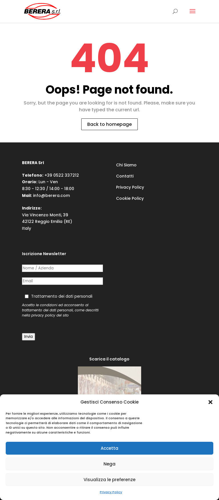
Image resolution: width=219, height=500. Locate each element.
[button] (210, 402)
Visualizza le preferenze (109, 480)
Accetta (109, 448)
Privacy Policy (111, 492)
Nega (109, 464)
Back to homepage (109, 124)
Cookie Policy (130, 198)
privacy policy (43, 315)
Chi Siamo (126, 165)
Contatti (124, 176)
